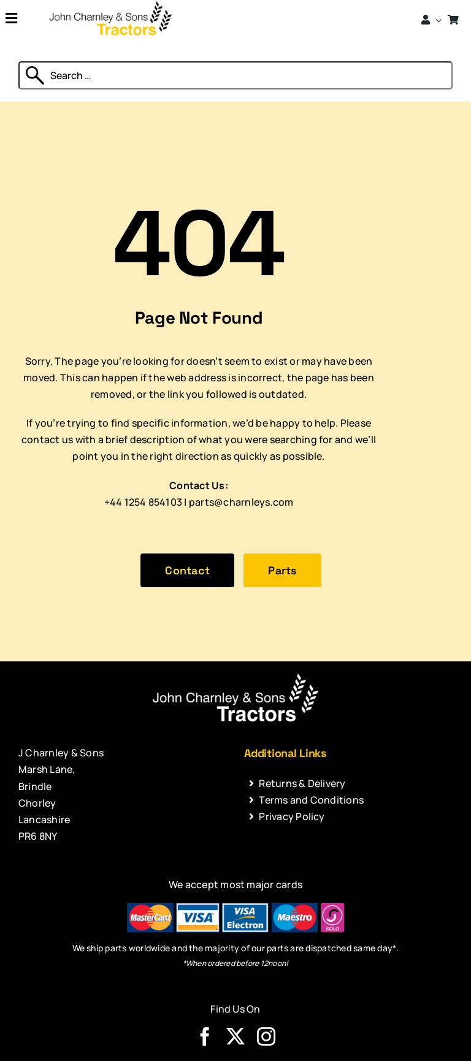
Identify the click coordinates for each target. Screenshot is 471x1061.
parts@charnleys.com (241, 502)
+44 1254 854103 (143, 502)
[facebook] (205, 1036)
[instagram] (266, 1036)
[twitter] (235, 1036)
